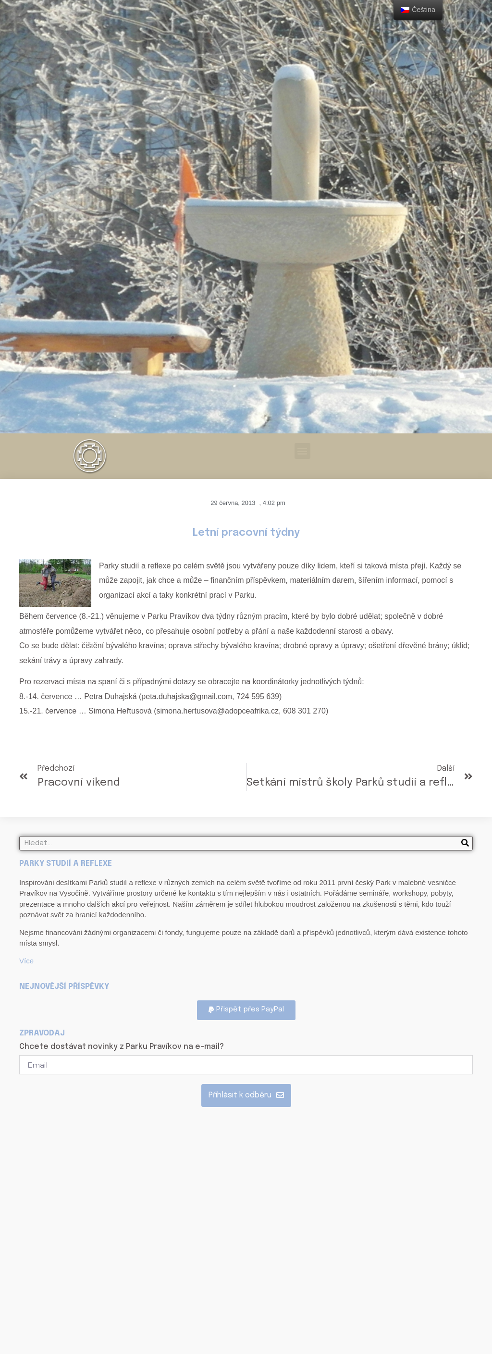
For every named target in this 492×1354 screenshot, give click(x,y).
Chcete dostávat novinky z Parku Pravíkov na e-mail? (121, 1047)
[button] (302, 451)
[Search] (465, 843)
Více (26, 961)
